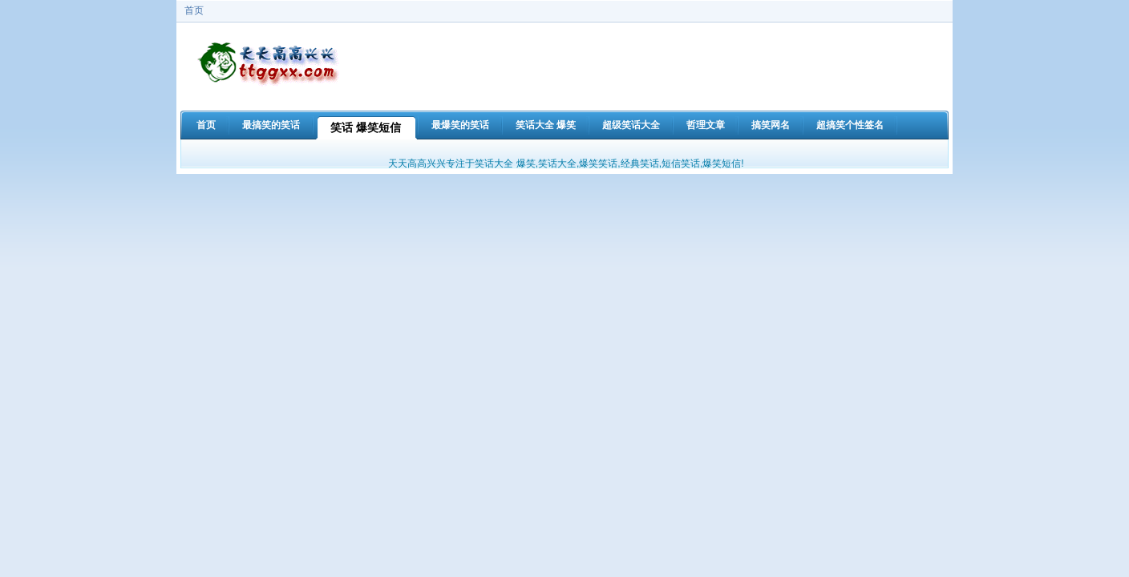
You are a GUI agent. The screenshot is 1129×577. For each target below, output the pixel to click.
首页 (194, 10)
